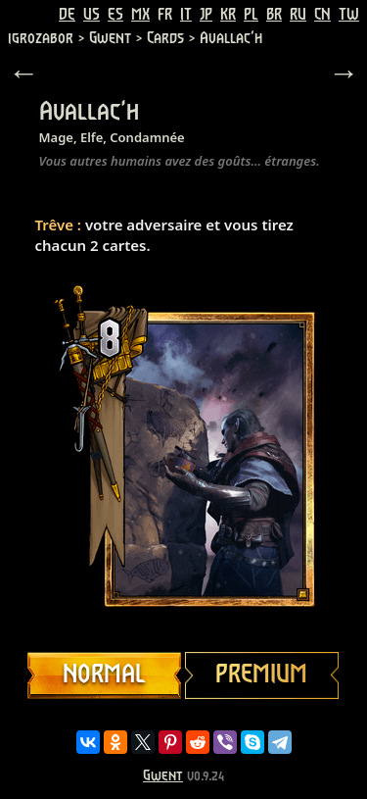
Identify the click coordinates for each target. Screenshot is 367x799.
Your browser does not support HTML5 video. (184, 459)
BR (274, 15)
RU (298, 15)
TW (349, 15)
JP (206, 15)
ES (115, 15)
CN (322, 15)
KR (228, 15)
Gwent (163, 776)
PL (251, 15)
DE (67, 15)
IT (186, 15)
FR (165, 15)
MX (140, 15)
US (91, 15)
